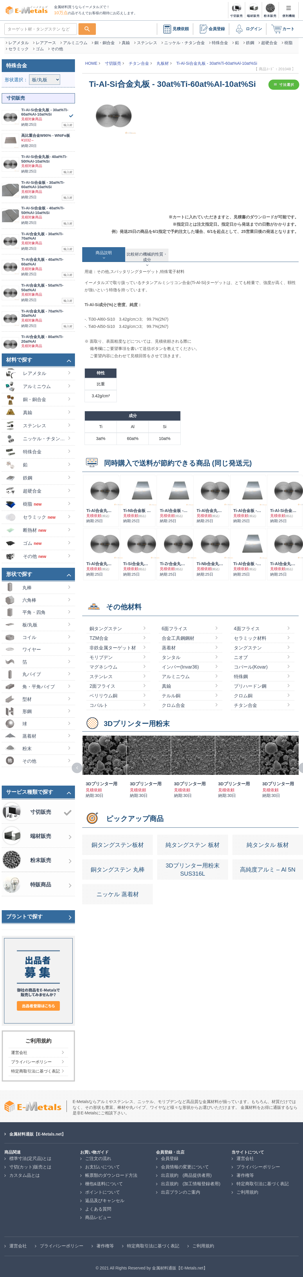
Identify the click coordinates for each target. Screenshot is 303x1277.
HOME (91, 60)
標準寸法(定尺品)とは (30, 1155)
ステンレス (147, 39)
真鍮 (126, 39)
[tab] (103, 251)
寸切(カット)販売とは (30, 1163)
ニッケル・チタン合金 (184, 39)
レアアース (46, 39)
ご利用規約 (247, 1189)
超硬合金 (269, 39)
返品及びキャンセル (104, 1197)
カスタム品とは (24, 1172)
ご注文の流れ (98, 1155)
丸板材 (163, 60)
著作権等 (245, 1172)
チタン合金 (139, 60)
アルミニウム (75, 39)
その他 (57, 46)
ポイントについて (102, 1189)
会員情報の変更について (185, 1163)
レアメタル (18, 39)
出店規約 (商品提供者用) (186, 1172)
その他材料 (123, 604)
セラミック (18, 46)
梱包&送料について (104, 1180)
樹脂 (288, 39)
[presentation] (77, 765)
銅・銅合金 (104, 39)
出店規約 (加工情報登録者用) (190, 1180)
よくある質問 (98, 1206)
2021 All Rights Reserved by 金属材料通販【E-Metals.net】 (153, 1265)
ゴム (40, 46)
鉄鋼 (250, 39)
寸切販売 (113, 60)
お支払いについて (102, 1163)
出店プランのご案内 (180, 1189)
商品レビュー (98, 1214)
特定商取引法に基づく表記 (262, 1180)
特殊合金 (220, 39)
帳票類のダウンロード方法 (111, 1172)
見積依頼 (175, 26)
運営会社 (245, 1155)
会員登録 (211, 26)
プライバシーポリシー (258, 1163)
